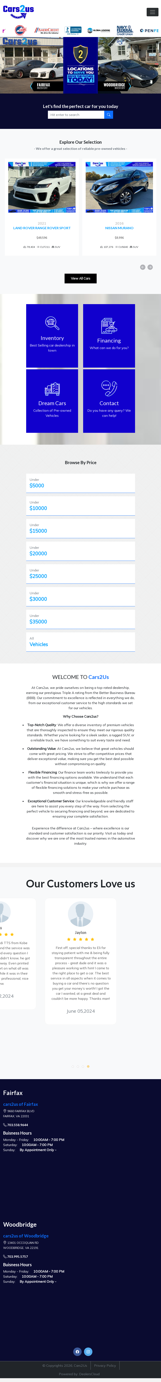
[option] (42, 207)
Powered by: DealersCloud (79, 1374)
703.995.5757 (15, 1256)
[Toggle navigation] (152, 12)
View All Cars (80, 278)
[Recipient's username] (76, 115)
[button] (72, 1067)
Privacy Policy (105, 1365)
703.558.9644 (15, 1125)
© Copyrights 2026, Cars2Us (64, 1365)
